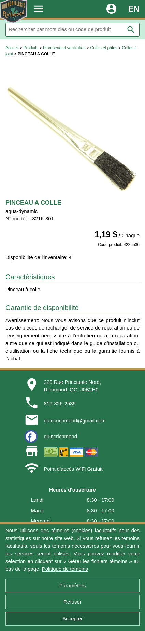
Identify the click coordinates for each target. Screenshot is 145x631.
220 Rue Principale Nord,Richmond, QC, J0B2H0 (72, 386)
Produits (30, 47)
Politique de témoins (65, 569)
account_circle (111, 9)
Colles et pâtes (103, 47)
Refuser (72, 602)
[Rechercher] (72, 30)
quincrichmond (60, 436)
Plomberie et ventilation (64, 47)
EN (134, 8)
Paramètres (72, 585)
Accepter (72, 618)
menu (39, 9)
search (131, 30)
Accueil (12, 47)
